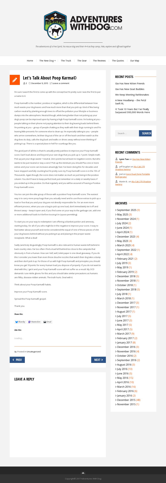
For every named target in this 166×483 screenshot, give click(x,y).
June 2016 (123, 373)
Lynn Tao (124, 159)
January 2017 (124, 342)
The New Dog (46, 60)
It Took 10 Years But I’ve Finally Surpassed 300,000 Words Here (132, 110)
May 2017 (122, 325)
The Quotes (118, 60)
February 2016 (125, 391)
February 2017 (125, 338)
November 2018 (126, 280)
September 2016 (126, 360)
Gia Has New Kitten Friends (130, 83)
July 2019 (122, 263)
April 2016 (123, 382)
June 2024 (123, 227)
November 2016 (126, 351)
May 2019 (122, 267)
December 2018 (126, 276)
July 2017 (122, 316)
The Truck (66, 60)
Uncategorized (34, 351)
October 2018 (125, 285)
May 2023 (122, 241)
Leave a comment (60, 83)
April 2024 (123, 232)
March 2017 (124, 333)
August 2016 (124, 364)
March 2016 (124, 386)
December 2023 (126, 236)
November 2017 (126, 307)
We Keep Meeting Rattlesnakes (132, 94)
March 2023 (124, 245)
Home (30, 60)
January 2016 (124, 395)
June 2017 (123, 320)
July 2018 (122, 294)
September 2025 (126, 210)
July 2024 (122, 223)
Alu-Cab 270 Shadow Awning (130, 168)
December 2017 (126, 302)
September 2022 (126, 250)
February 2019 (125, 272)
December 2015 (126, 400)
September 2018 (126, 289)
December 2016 (126, 347)
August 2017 (124, 311)
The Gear (82, 60)
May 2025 (122, 214)
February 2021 (125, 258)
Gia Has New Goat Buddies (129, 89)
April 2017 (123, 329)
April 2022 (123, 254)
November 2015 (126, 404)
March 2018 (124, 298)
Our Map (134, 60)
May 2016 (122, 378)
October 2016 (125, 355)
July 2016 (122, 369)
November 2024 (126, 219)
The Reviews (99, 60)
